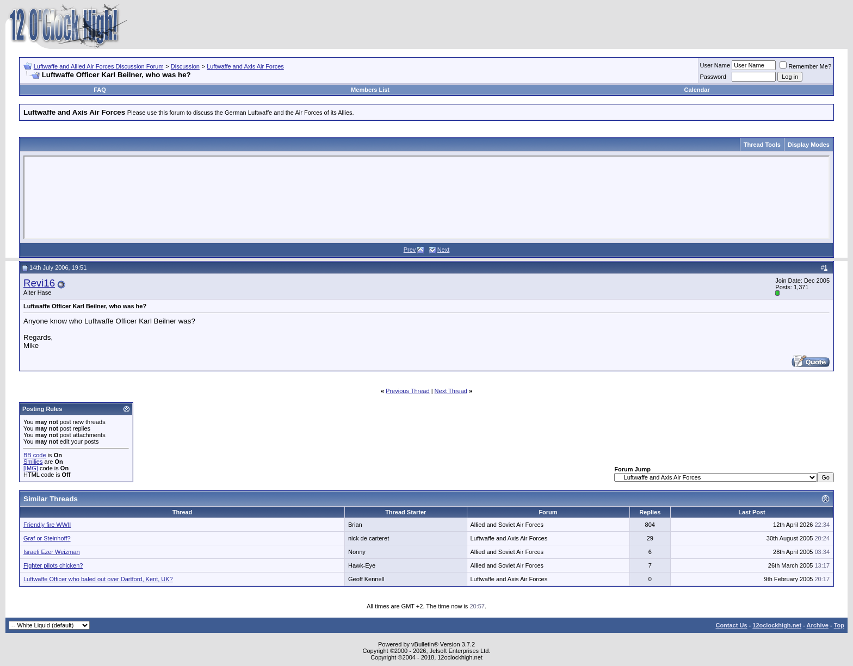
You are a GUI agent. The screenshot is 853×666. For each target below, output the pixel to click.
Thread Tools (762, 144)
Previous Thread (408, 391)
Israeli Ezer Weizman (51, 552)
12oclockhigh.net (776, 625)
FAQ (100, 89)
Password (713, 76)
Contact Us (731, 625)
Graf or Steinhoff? (47, 538)
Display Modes (809, 144)
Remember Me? (805, 66)
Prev (410, 249)
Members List (370, 89)
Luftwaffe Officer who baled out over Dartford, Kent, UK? (98, 579)
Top (839, 625)
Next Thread (451, 391)
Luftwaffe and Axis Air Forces (245, 66)
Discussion (185, 66)
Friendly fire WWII (47, 524)
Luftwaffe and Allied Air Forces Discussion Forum (99, 66)
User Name (715, 65)
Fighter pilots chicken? (53, 565)
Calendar (697, 89)
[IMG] (30, 468)
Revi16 (39, 283)
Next (443, 249)
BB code (34, 455)
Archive (818, 625)
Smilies (32, 461)
